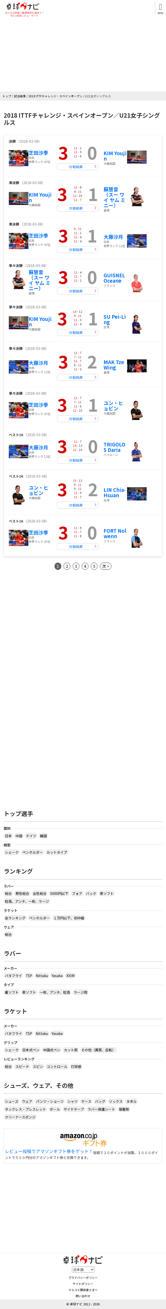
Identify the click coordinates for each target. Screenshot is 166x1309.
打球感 (76, 1066)
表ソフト (107, 893)
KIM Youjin (115, 156)
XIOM (70, 975)
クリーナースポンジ (20, 1117)
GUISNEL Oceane (114, 278)
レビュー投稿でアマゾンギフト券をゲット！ (49, 1151)
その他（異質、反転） (98, 1049)
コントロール (57, 1066)
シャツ (72, 1101)
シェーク (12, 852)
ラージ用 (80, 992)
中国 (18, 835)
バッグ (100, 1101)
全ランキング (15, 917)
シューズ (11, 1101)
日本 (8, 835)
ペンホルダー (32, 852)
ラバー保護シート (101, 1109)
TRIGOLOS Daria (114, 447)
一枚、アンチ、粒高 (55, 992)
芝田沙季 (38, 152)
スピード (22, 1066)
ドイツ (31, 835)
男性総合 (22, 893)
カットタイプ (57, 852)
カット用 (71, 1049)
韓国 (43, 835)
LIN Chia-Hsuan (115, 492)
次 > (105, 566)
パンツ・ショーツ (50, 1101)
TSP (29, 975)
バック (91, 893)
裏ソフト (12, 992)
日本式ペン (30, 1049)
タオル (131, 1101)
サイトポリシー (83, 1284)
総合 (8, 893)
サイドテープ (74, 1109)
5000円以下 (59, 893)
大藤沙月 (113, 236)
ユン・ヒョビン (113, 405)
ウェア (27, 1101)
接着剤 (124, 1109)
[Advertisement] (81, 54)
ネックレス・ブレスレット (25, 1109)
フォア (77, 893)
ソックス (116, 1101)
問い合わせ (83, 1296)
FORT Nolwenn (115, 533)
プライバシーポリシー (83, 1277)
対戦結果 (76, 166)
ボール (55, 1109)
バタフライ (13, 975)
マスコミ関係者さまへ (83, 1290)
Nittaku (42, 975)
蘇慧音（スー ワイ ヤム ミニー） (114, 197)
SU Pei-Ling (115, 319)
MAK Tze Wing (114, 364)
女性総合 (40, 893)
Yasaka (57, 975)
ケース (86, 1101)
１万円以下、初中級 (68, 917)
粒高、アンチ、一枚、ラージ (27, 901)
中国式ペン (51, 1049)
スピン (38, 1066)
